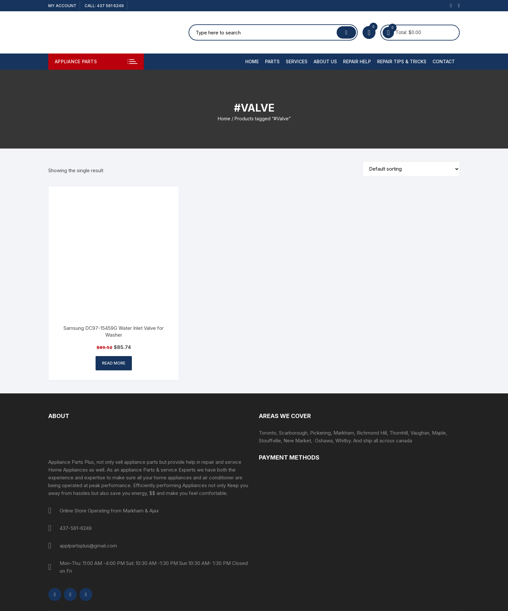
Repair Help (357, 61)
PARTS (272, 61)
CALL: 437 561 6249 (104, 5)
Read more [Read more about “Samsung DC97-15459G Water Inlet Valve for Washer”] (113, 363)
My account (62, 5)
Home (252, 61)
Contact (444, 61)
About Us (325, 61)
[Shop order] (411, 169)
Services (296, 61)
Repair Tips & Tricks (401, 61)
